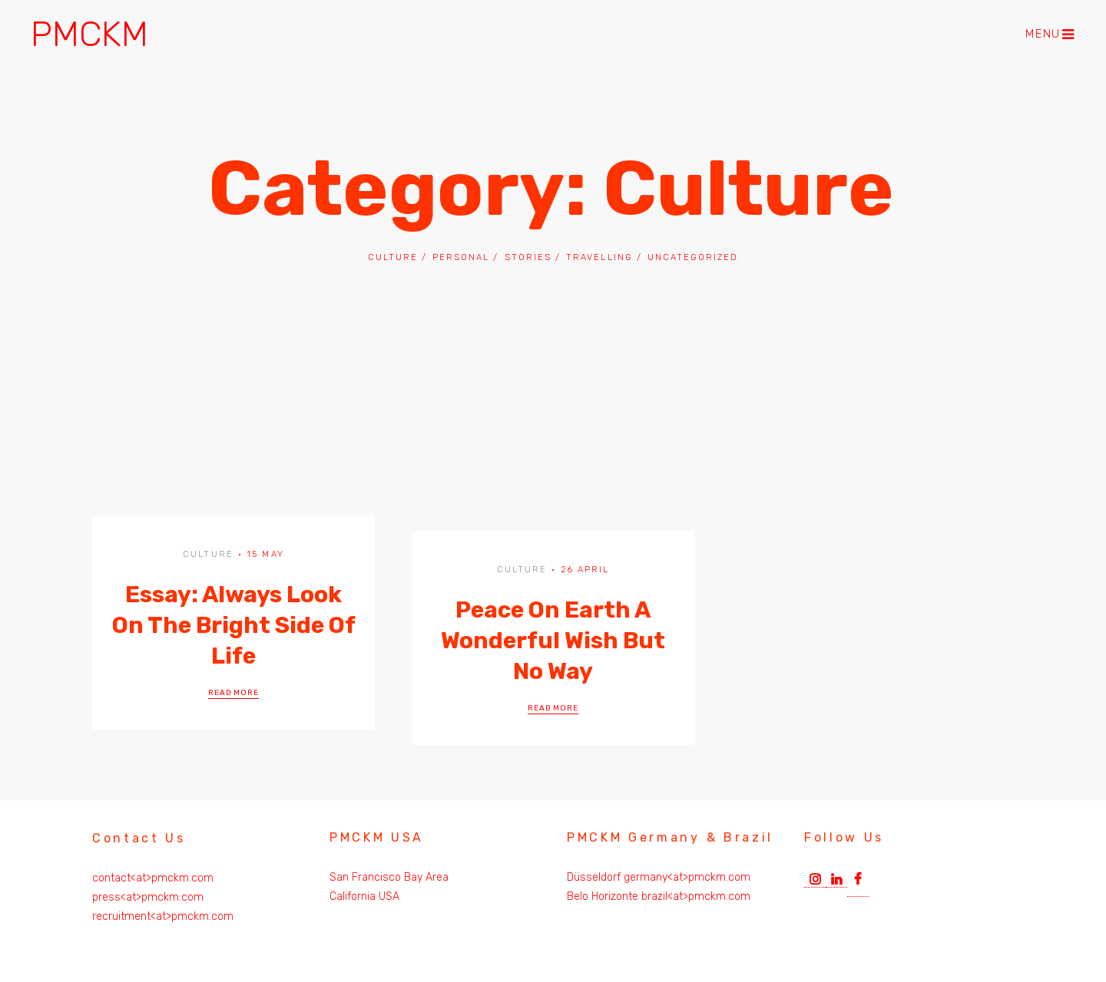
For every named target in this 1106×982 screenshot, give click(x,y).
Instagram (815, 878)
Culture (393, 257)
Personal (460, 257)
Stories (528, 257)
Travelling (599, 257)
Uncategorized (692, 257)
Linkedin (836, 878)
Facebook (858, 882)
